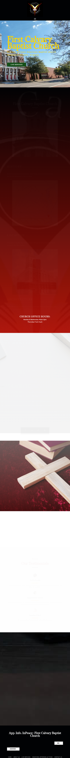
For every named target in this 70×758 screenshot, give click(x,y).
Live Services (17, 64)
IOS (58, 743)
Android (13, 749)
